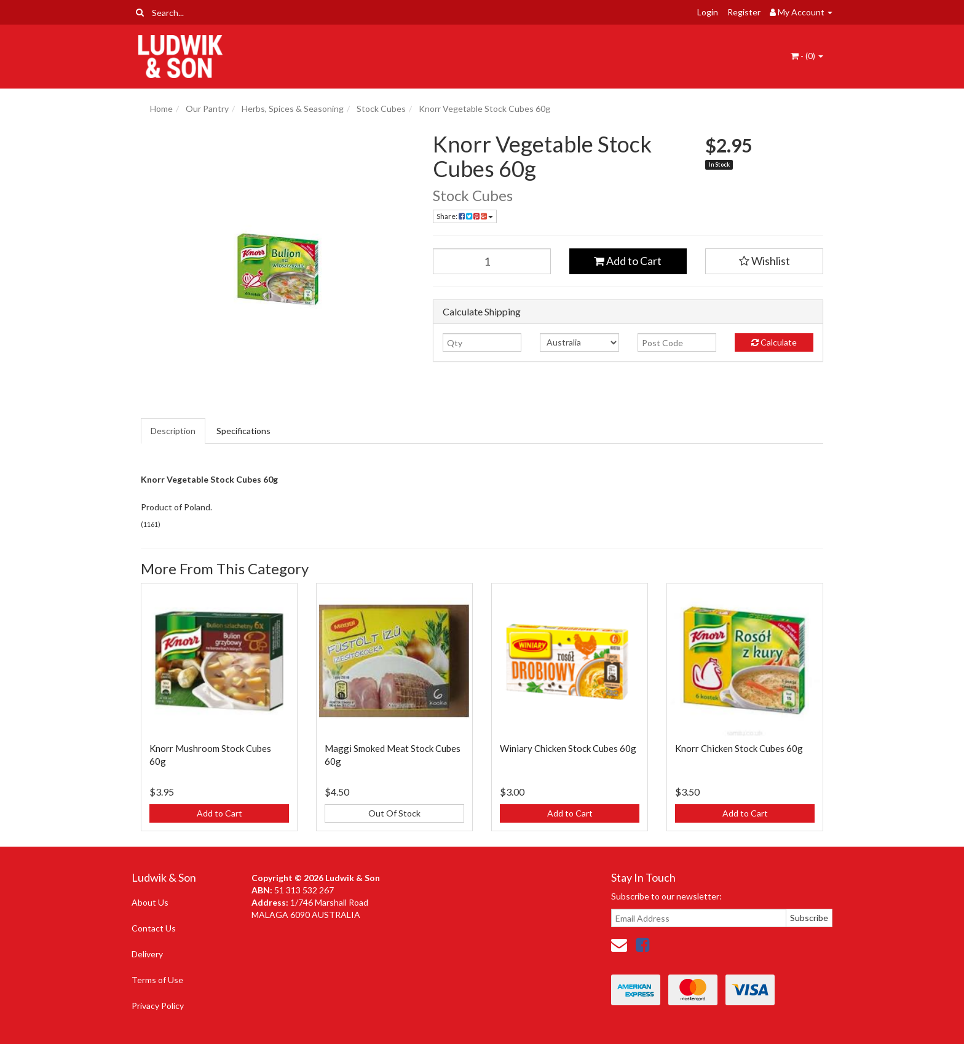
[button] (764, 261)
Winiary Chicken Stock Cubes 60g (568, 748)
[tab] (174, 431)
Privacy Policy (158, 1005)
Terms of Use (157, 980)
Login (707, 12)
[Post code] (677, 342)
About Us (150, 902)
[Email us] (619, 944)
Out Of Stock (394, 813)
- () (807, 55)
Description (173, 430)
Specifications (243, 430)
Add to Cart (628, 260)
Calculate (774, 342)
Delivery (147, 954)
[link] (642, 944)
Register (744, 12)
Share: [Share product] (465, 216)
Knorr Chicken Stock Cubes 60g (739, 748)
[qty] (482, 342)
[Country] (579, 342)
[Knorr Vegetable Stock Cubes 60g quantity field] (492, 261)
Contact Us (154, 928)
